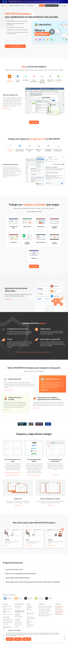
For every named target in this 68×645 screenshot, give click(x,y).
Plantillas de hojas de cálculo (6, 612)
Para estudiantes (18, 606)
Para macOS (29, 598)
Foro (27, 615)
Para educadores (18, 607)
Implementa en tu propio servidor (13, 474)
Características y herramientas (18, 614)
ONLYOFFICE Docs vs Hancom (44, 615)
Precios (23, 5)
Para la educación (19, 604)
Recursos (31, 5)
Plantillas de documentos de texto (7, 609)
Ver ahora (7, 545)
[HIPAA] (28, 610)
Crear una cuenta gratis (15, 46)
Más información (7, 108)
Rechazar (10, 639)
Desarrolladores (17, 5)
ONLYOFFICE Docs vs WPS (43, 612)
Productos (6, 5)
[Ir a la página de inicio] (2, 5)
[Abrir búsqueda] (60, 5)
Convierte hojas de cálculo (7, 620)
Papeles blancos (29, 621)
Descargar (42, 5)
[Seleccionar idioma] (65, 5)
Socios (27, 5)
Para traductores (18, 623)
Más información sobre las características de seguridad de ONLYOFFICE (33, 352)
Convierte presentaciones (7, 622)
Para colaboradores (18, 621)
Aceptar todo (27, 639)
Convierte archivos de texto (8, 619)
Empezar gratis (34, 122)
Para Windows (9, 598)
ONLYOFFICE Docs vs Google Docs (45, 607)
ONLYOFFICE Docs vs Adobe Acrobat (45, 614)
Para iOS (49, 598)
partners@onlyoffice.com (59, 610)
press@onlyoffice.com (59, 612)
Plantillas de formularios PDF (7, 607)
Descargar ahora (18, 505)
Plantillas (5, 604)
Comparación (42, 604)
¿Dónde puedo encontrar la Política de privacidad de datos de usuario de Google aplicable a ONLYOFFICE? (32, 582)
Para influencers (18, 624)
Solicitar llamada (58, 614)
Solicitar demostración (31, 624)
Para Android (40, 598)
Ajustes (18, 639)
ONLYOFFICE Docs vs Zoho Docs (44, 609)
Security (29, 604)
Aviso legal (28, 626)
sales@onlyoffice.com (59, 607)
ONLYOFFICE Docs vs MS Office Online (45, 606)
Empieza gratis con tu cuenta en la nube (12, 472)
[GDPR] (31, 610)
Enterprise (11, 5)
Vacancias (16, 626)
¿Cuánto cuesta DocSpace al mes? (14, 569)
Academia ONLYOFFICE (31, 618)
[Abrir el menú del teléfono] (62, 5)
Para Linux (19, 598)
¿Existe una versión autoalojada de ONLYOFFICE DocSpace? (20, 573)
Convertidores (6, 617)
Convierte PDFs (5, 624)
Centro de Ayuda (30, 617)
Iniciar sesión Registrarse (52, 5)
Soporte (28, 623)
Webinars (28, 620)
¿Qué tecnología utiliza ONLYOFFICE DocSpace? (17, 578)
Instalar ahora (50, 505)
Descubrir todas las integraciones (34, 474)
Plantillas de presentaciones (8, 614)
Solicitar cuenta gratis (19, 616)
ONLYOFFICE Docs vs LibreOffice (44, 611)
